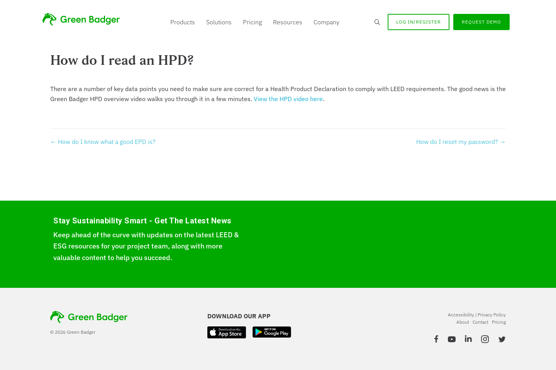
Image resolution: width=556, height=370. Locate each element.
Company (326, 22)
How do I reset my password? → (461, 141)
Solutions (219, 22)
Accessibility (461, 315)
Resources (287, 22)
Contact (480, 322)
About (462, 322)
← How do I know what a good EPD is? (103, 141)
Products (182, 22)
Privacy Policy (492, 315)
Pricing (252, 22)
